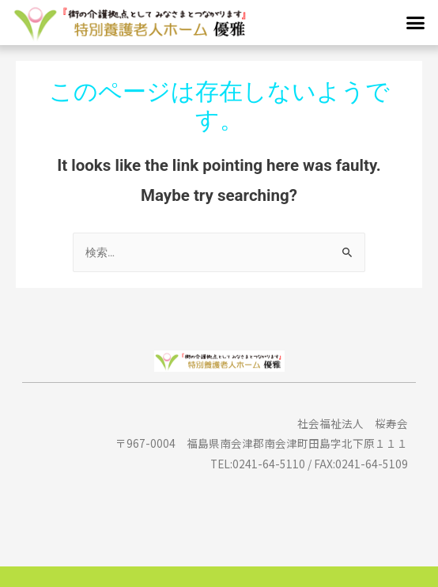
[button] (415, 23)
